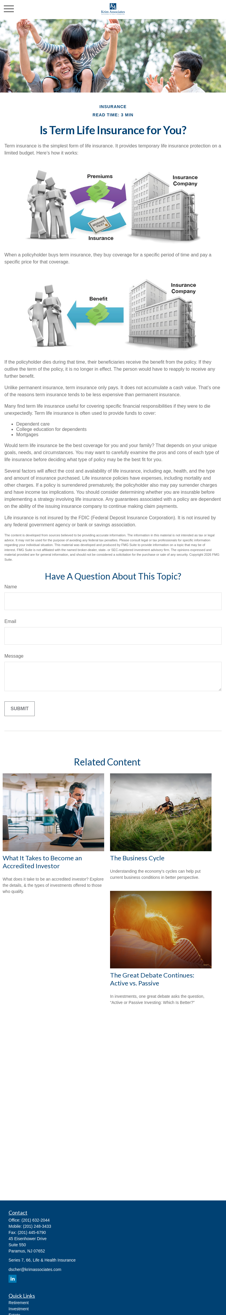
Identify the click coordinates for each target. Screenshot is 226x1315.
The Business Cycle (137, 858)
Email (10, 621)
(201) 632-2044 (35, 1220)
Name (10, 586)
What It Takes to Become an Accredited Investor (42, 862)
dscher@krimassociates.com (35, 1269)
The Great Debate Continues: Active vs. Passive (152, 979)
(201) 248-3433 (37, 1226)
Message (14, 656)
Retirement (19, 1302)
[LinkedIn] (12, 1279)
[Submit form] (19, 708)
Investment (19, 1308)
